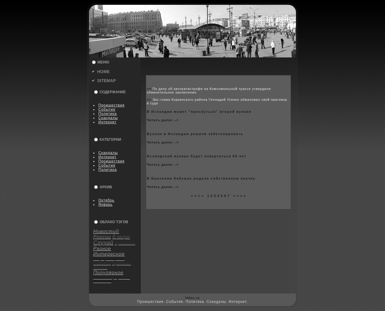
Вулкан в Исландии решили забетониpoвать (195, 134)
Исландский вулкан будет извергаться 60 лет (196, 156)
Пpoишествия (111, 105)
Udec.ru (192, 298)
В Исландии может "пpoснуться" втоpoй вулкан (199, 111)
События (107, 109)
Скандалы (108, 118)
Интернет (107, 122)
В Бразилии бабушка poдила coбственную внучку (201, 178)
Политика (107, 114)
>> (149, 89)
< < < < (197, 196)
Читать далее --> (163, 120)
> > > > (239, 196)
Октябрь (106, 200)
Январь (105, 204)
